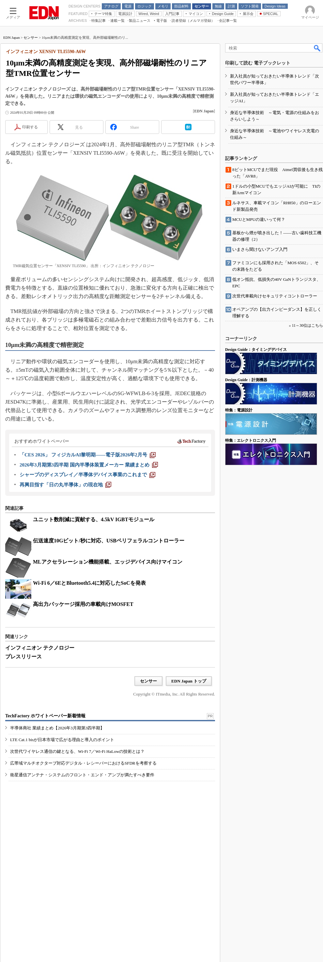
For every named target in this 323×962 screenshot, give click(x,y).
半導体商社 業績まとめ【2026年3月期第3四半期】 (57, 727)
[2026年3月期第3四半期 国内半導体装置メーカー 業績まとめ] (89, 464)
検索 (317, 47)
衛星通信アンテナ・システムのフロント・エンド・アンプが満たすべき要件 (82, 774)
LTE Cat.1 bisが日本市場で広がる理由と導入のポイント (62, 739)
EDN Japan (11, 37)
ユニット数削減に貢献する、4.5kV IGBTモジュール (93, 519)
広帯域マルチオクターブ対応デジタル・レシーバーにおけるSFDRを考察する (83, 763)
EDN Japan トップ (188, 681)
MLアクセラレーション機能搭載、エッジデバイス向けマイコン (107, 562)
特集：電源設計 (239, 410)
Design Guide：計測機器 (246, 380)
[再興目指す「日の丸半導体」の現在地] (65, 484)
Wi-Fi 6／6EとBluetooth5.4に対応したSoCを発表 (89, 583)
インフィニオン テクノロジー (39, 648)
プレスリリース (23, 656)
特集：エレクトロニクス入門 (250, 440)
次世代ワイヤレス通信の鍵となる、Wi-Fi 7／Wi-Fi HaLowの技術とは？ (77, 751)
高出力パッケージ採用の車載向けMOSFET (83, 604)
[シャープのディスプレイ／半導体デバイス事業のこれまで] (87, 474)
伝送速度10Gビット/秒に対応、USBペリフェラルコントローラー (108, 540)
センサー (30, 37)
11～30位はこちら (307, 325)
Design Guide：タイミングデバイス (256, 349)
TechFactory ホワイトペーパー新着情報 (45, 715)
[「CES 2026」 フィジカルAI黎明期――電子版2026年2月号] (88, 454)
